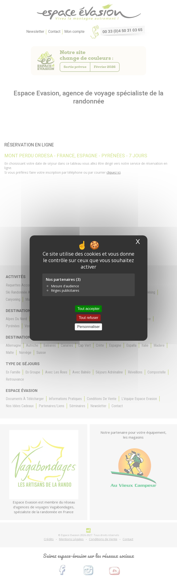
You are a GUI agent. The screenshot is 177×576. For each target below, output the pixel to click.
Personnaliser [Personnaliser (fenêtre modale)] (88, 327)
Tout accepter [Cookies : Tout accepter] (88, 309)
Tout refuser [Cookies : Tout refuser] (88, 318)
